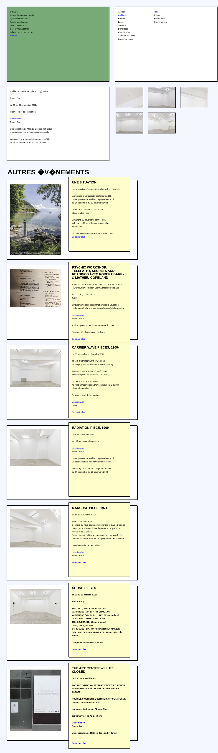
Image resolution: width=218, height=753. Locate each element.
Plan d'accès (124, 32)
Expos (157, 15)
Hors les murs (160, 22)
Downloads (123, 29)
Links (120, 22)
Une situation (16, 119)
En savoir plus (78, 237)
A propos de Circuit (126, 36)
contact (13, 36)
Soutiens (122, 25)
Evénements (159, 19)
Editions (121, 19)
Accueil (121, 12)
